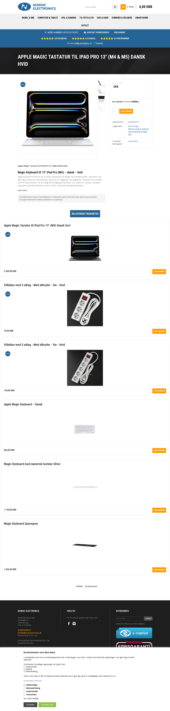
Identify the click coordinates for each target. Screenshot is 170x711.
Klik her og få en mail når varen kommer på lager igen (138, 131)
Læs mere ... (23, 190)
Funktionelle (32, 691)
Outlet (85, 25)
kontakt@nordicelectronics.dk (29, 633)
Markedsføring (33, 688)
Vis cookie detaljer (31, 698)
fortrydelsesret (62, 32)
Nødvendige (32, 685)
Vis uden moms (91, 586)
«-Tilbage (79, 586)
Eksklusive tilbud (122, 624)
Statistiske (31, 694)
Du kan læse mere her (33, 681)
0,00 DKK (145, 7)
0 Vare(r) (130, 7)
